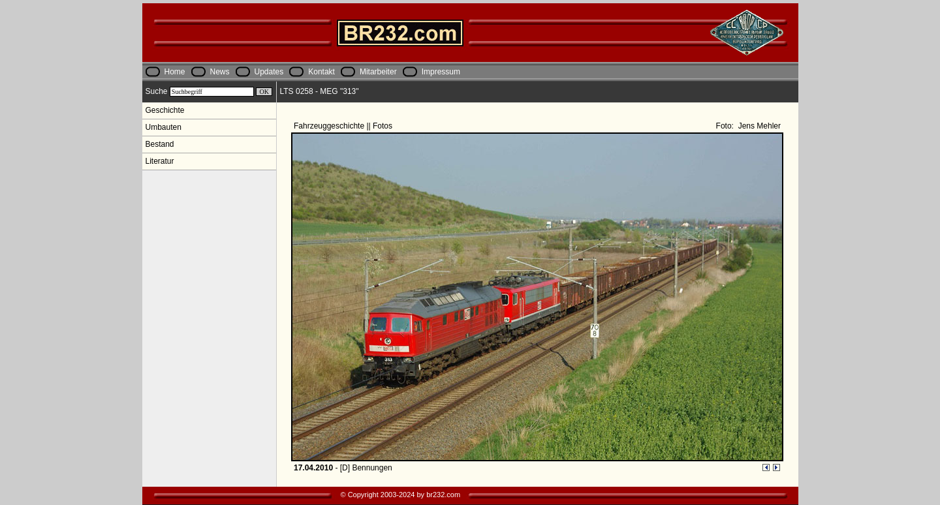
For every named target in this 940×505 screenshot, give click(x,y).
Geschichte (165, 110)
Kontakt (321, 71)
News (220, 71)
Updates (269, 71)
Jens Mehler (758, 125)
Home (174, 71)
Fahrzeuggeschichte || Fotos (344, 125)
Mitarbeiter (378, 71)
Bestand (160, 144)
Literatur (160, 161)
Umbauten (163, 127)
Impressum (441, 71)
